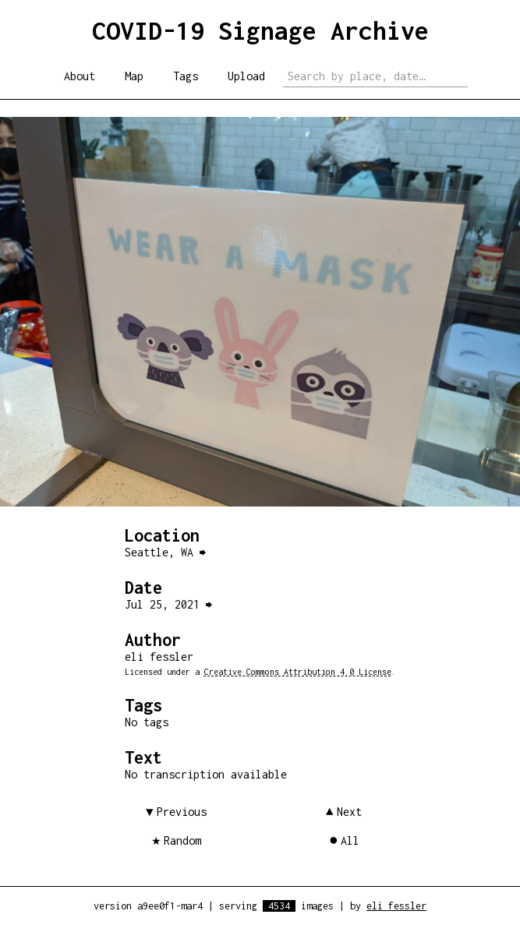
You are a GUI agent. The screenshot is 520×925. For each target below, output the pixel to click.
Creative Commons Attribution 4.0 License (297, 671)
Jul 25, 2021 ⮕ (168, 604)
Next (349, 811)
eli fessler (396, 906)
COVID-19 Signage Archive (260, 30)
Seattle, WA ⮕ (165, 552)
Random (182, 840)
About (79, 76)
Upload (246, 76)
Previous (182, 811)
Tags (185, 76)
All (350, 840)
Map (134, 76)
